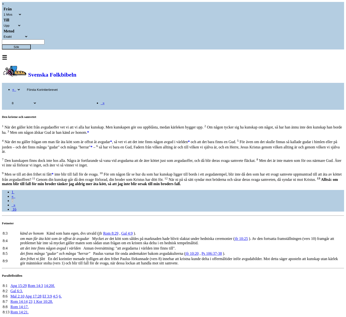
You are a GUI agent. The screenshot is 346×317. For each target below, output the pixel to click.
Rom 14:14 (19, 301)
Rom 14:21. (19, 312)
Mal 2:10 (17, 296)
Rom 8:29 (110, 233)
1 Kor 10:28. (43, 301)
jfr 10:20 (192, 253)
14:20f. (49, 286)
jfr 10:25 (241, 239)
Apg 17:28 (33, 296)
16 (14, 209)
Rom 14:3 (35, 286)
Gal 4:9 (127, 233)
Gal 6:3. (16, 291)
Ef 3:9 (47, 296)
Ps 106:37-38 (212, 253)
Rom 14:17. (19, 307)
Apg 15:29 (18, 286)
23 (30, 301)
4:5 (55, 296)
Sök (16, 47)
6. (60, 296)
